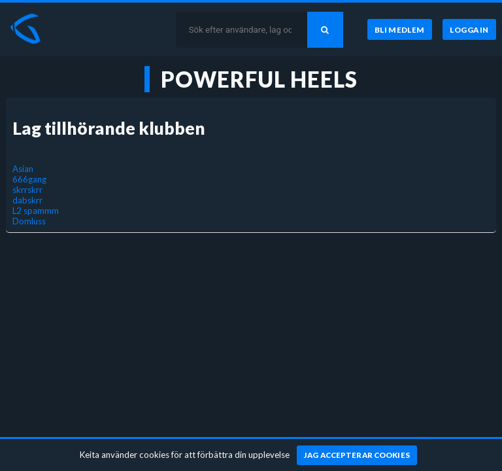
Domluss (29, 221)
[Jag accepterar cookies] (357, 455)
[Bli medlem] (399, 29)
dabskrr (27, 200)
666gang (29, 179)
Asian (22, 169)
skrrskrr (27, 189)
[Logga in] (469, 29)
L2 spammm (35, 210)
